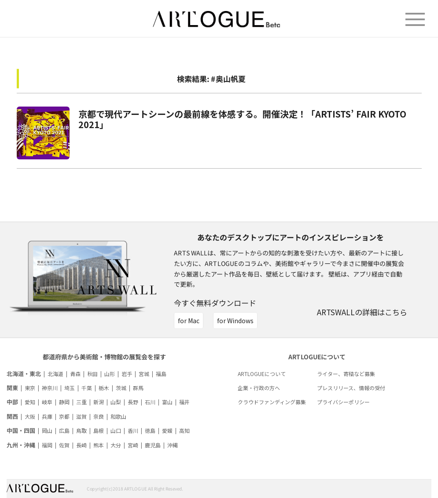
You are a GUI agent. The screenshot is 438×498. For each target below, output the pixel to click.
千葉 (86, 387)
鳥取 (81, 430)
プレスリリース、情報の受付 (351, 387)
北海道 (55, 373)
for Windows (235, 320)
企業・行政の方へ (259, 387)
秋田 (92, 373)
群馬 (138, 387)
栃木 (104, 387)
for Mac (188, 320)
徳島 (150, 430)
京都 (64, 416)
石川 (150, 402)
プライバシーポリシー (343, 402)
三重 (81, 402)
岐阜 (47, 402)
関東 (12, 388)
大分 (115, 445)
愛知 (30, 402)
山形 (109, 373)
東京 (30, 387)
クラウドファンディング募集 (272, 402)
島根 (98, 430)
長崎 (81, 445)
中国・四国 (21, 430)
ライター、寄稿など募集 (346, 373)
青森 (75, 373)
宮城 (144, 373)
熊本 (98, 445)
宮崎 (133, 445)
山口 (115, 430)
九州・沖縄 (21, 445)
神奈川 (50, 387)
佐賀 (64, 445)
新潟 (98, 402)
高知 (184, 430)
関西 (12, 416)
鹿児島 (153, 445)
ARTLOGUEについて (262, 373)
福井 (184, 402)
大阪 (30, 416)
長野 (133, 402)
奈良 (98, 416)
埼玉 (69, 387)
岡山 (47, 430)
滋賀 (81, 416)
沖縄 (172, 445)
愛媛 (167, 430)
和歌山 (118, 416)
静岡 (64, 402)
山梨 (115, 402)
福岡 (47, 445)
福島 (161, 373)
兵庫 (47, 416)
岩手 (126, 373)
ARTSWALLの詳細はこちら (362, 311)
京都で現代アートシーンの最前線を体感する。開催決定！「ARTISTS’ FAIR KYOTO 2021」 (242, 119)
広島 (64, 430)
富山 (167, 402)
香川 (133, 430)
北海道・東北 (24, 373)
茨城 (121, 387)
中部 (12, 402)
